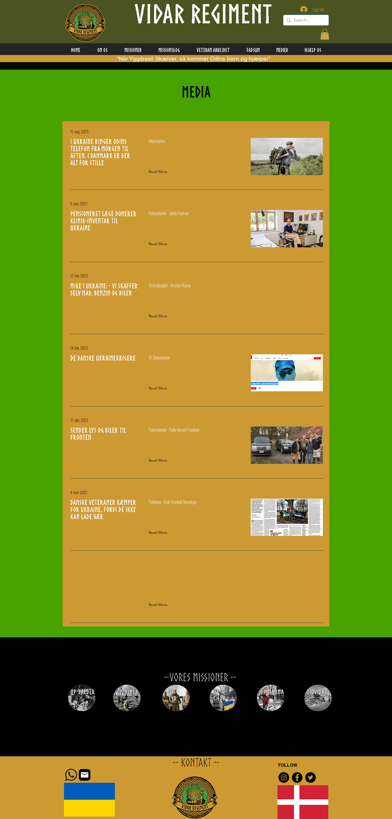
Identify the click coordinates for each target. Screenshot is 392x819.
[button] (324, 34)
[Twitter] (310, 777)
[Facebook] (297, 777)
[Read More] (159, 171)
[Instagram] (283, 777)
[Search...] (305, 20)
